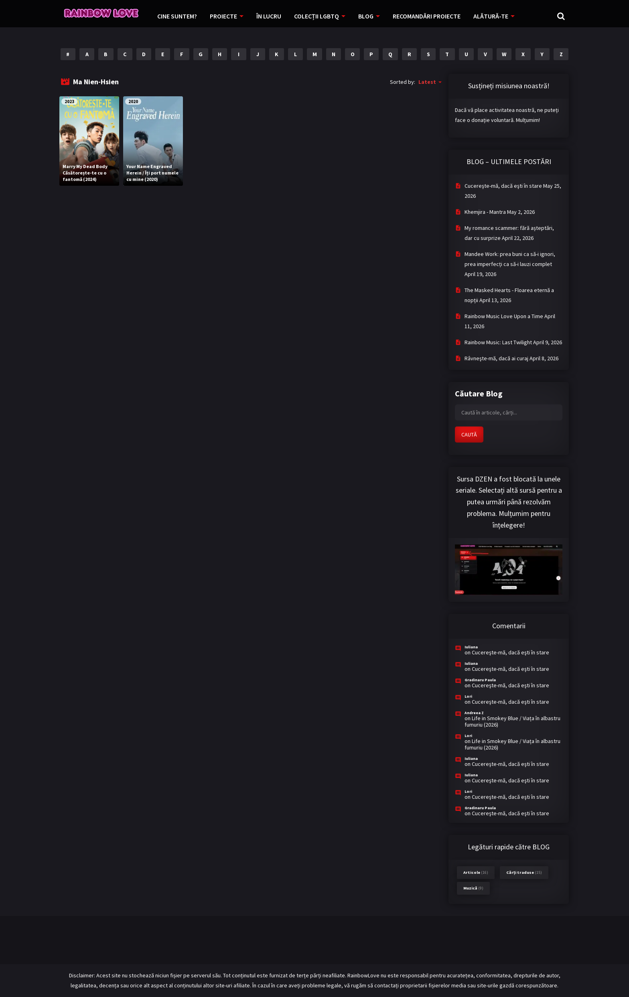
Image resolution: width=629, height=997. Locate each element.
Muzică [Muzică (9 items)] (473, 888)
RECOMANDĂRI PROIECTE (427, 16)
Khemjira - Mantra (485, 211)
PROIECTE (223, 16)
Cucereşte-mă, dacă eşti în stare (503, 185)
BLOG (365, 16)
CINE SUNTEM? (177, 16)
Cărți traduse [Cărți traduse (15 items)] (524, 872)
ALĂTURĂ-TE (490, 16)
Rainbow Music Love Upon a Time (504, 316)
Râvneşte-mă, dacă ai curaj (496, 358)
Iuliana (471, 647)
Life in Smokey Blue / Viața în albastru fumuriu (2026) (512, 721)
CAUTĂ (469, 434)
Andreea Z (474, 712)
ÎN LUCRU (268, 16)
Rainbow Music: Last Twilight (498, 342)
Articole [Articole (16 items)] (475, 872)
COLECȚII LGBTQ (316, 16)
